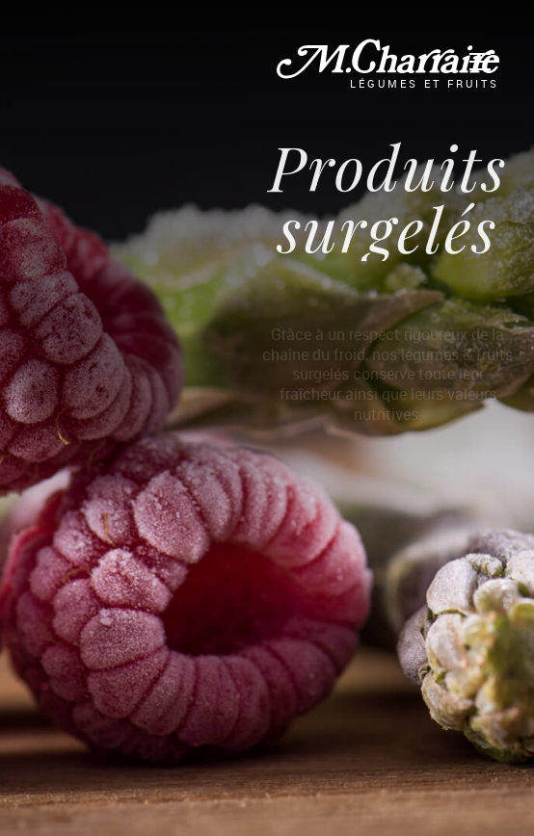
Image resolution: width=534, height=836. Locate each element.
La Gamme (120, 55)
